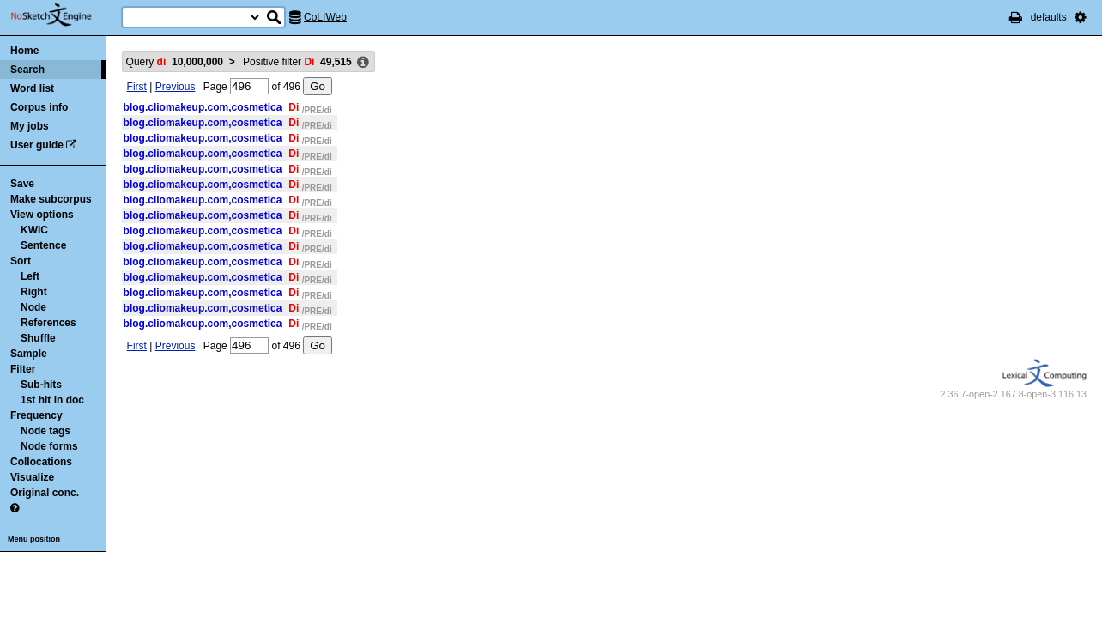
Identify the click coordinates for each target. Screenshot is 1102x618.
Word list (32, 88)
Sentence (43, 245)
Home (24, 51)
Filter (22, 369)
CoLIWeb (325, 17)
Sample (28, 354)
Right (34, 292)
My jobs (29, 126)
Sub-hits (41, 385)
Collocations (41, 462)
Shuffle (38, 338)
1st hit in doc (52, 400)
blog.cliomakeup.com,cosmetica (203, 107)
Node (33, 307)
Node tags (45, 431)
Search (27, 70)
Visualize (32, 477)
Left (30, 276)
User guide (37, 145)
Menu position (34, 539)
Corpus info (39, 107)
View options (42, 215)
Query (174, 62)
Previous (175, 87)
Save (22, 184)
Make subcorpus (51, 199)
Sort (20, 261)
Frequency (36, 415)
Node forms (49, 446)
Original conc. (44, 493)
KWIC (34, 230)
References (48, 323)
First (137, 87)
